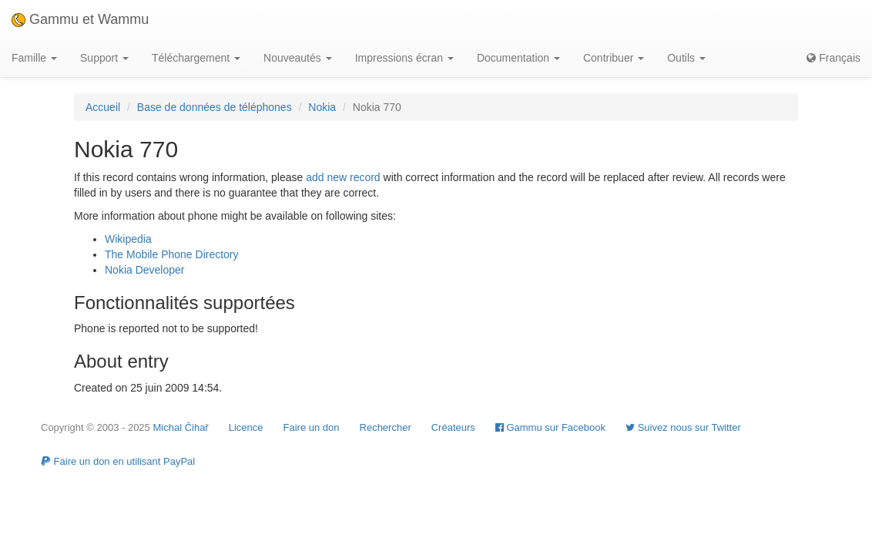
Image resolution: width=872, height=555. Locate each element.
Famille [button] (34, 58)
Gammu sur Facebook (550, 427)
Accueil (103, 107)
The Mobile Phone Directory (172, 254)
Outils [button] (686, 58)
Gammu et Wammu (80, 19)
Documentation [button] (518, 58)
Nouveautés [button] (297, 58)
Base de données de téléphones (214, 107)
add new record (343, 177)
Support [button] (104, 58)
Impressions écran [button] (404, 58)
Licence (246, 427)
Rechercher (385, 427)
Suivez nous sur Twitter (683, 427)
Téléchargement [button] (196, 58)
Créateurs (453, 427)
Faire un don (311, 427)
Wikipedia (128, 239)
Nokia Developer (145, 270)
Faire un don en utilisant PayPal (118, 461)
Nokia (322, 107)
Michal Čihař (180, 427)
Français (833, 58)
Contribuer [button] (613, 58)
